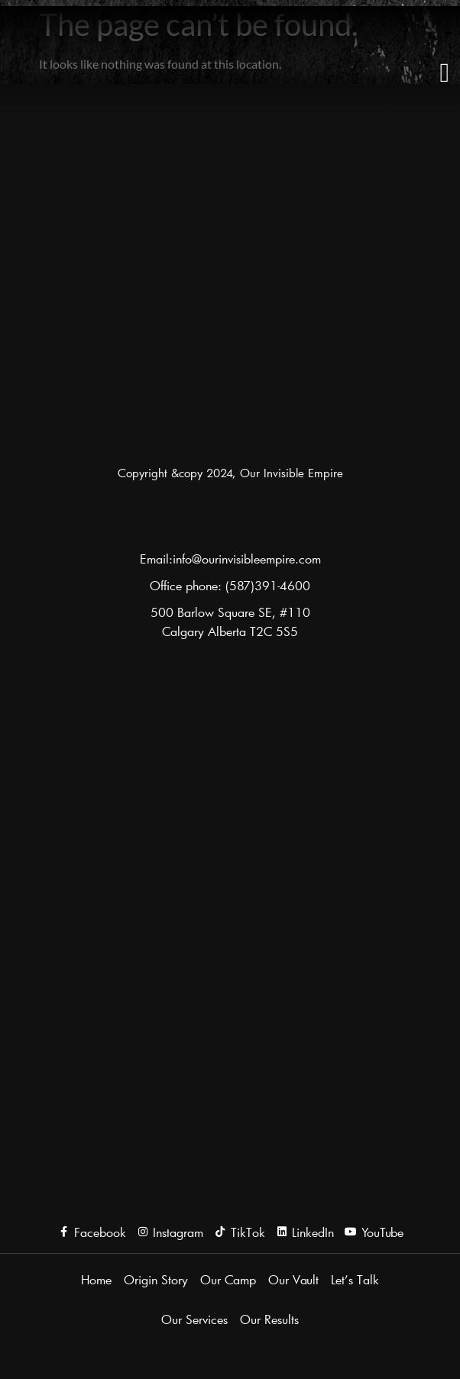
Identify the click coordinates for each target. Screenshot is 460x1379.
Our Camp (228, 1279)
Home (96, 1279)
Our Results (269, 1319)
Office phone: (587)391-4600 (230, 585)
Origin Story (156, 1279)
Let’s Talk (355, 1279)
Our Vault (293, 1279)
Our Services (194, 1319)
